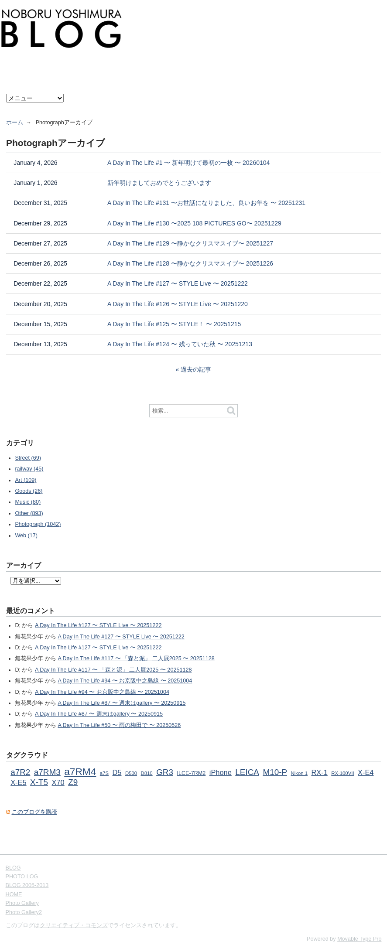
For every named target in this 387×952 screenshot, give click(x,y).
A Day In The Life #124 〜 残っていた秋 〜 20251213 (179, 344)
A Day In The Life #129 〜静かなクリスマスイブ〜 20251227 (190, 243)
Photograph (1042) (38, 524)
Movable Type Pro (359, 939)
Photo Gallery (22, 903)
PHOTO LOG (22, 877)
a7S (104, 773)
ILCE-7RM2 (191, 773)
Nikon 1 (299, 773)
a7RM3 (47, 772)
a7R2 (20, 772)
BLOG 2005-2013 (27, 885)
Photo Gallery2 (24, 912)
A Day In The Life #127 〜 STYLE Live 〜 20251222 (177, 283)
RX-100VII (342, 773)
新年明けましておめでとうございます (159, 182)
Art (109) (25, 480)
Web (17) (26, 535)
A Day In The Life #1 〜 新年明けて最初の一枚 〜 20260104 (188, 162)
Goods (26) (28, 491)
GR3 (164, 772)
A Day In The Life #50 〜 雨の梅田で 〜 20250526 (119, 725)
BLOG (13, 868)
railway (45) (29, 469)
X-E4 (365, 772)
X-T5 (39, 782)
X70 (58, 782)
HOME (14, 894)
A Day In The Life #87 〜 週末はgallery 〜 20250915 (121, 703)
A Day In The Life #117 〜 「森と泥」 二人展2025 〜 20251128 (136, 658)
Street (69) (28, 458)
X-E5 (18, 782)
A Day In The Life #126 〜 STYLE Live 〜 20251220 (177, 303)
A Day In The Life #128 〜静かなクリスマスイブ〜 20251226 (190, 263)
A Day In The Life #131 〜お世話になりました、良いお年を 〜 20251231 (206, 202)
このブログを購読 (34, 812)
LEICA (247, 772)
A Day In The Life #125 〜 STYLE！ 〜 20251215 (174, 324)
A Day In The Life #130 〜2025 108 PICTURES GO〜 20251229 (194, 223)
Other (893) (29, 513)
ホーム (14, 122)
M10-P (275, 772)
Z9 (73, 782)
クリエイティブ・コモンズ (74, 925)
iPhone (220, 772)
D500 (131, 773)
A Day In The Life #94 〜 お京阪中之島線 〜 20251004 (125, 681)
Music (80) (28, 502)
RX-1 (319, 772)
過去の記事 (196, 369)
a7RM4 (80, 771)
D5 (117, 772)
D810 (147, 773)
